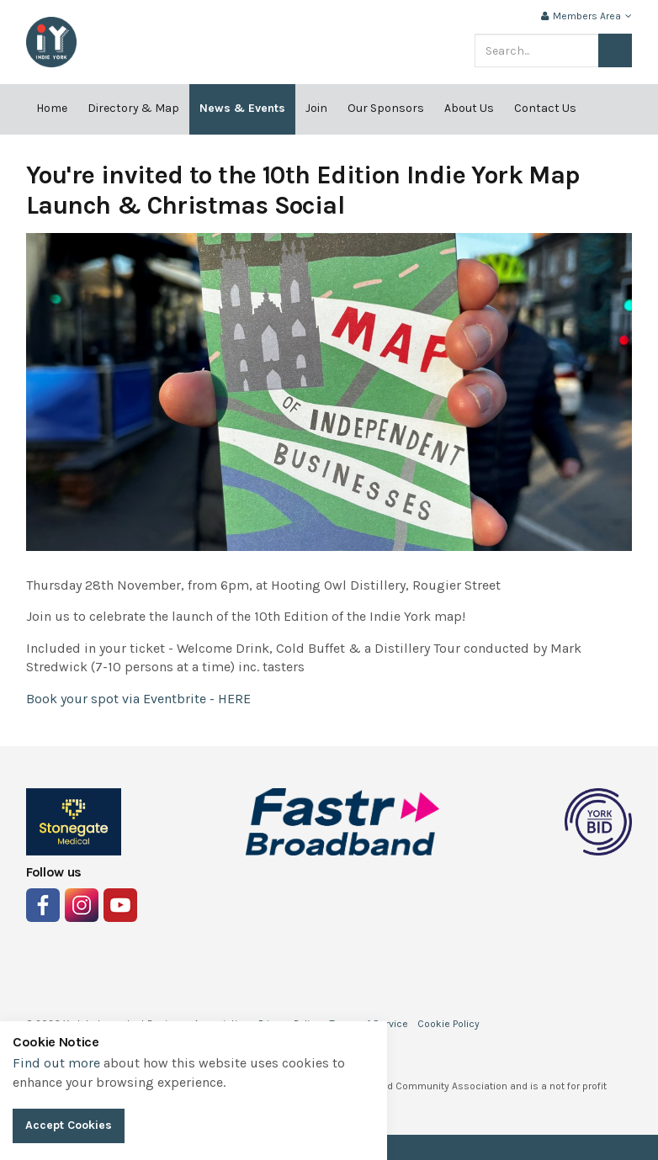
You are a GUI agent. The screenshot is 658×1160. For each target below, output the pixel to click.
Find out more (56, 1063)
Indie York (51, 42)
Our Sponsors (386, 108)
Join (316, 108)
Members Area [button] (586, 16)
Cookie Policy (448, 1024)
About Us (469, 108)
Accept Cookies (68, 1125)
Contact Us (545, 108)
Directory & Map (133, 108)
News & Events (242, 108)
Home (51, 108)
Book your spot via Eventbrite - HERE (138, 699)
